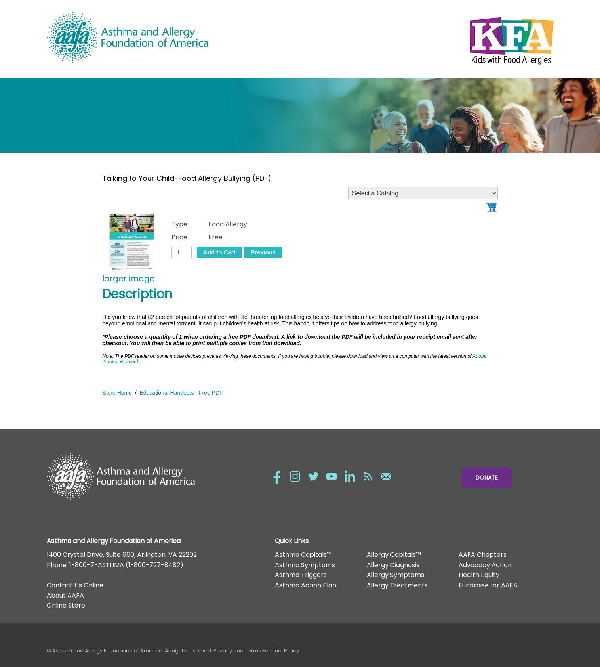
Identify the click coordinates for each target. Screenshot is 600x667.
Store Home (117, 393)
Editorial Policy (280, 650)
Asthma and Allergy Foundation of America (173, 37)
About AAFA (65, 595)
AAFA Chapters (483, 554)
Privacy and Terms (237, 650)
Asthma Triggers (301, 574)
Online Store (66, 605)
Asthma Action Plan (305, 585)
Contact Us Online (75, 585)
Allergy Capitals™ (394, 554)
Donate (487, 478)
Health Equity (479, 574)
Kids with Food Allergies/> (427, 39)
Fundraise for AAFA (488, 585)
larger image (128, 278)
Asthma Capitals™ (303, 554)
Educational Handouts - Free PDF (181, 393)
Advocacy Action (485, 565)
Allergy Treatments (397, 585)
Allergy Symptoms (395, 574)
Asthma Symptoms (305, 565)
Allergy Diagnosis (393, 565)
